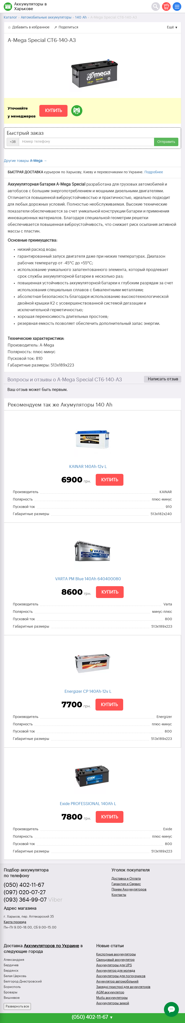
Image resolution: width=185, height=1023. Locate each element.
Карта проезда (15, 922)
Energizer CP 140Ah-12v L (88, 692)
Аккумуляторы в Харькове (30, 6)
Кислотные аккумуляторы (116, 954)
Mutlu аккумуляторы (112, 997)
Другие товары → (25, 161)
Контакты (119, 894)
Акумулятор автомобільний (117, 981)
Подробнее (153, 172)
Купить (53, 110)
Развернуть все (17, 1006)
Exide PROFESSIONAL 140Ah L (88, 804)
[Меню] (177, 6)
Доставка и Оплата (126, 878)
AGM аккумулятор (110, 992)
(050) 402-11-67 (24, 885)
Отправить (166, 142)
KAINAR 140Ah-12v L (88, 467)
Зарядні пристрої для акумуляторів (123, 986)
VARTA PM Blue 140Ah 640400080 (88, 579)
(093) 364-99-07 (25, 900)
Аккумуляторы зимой (112, 1003)
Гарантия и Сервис (126, 884)
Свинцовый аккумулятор (115, 959)
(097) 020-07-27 (25, 892)
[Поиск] (155, 6)
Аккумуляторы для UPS (114, 965)
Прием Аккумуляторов (129, 889)
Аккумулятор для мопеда (115, 970)
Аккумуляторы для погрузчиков (120, 976)
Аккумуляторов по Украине (51, 946)
